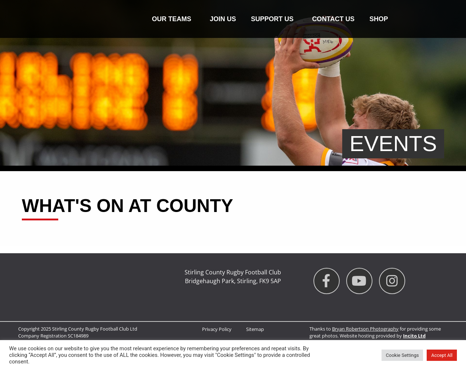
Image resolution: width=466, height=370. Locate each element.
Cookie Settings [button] (402, 355)
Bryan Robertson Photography (365, 328)
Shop (379, 19)
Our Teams (173, 19)
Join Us (223, 19)
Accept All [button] (442, 355)
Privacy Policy (217, 329)
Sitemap (255, 329)
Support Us (274, 19)
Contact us (333, 19)
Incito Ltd (414, 335)
